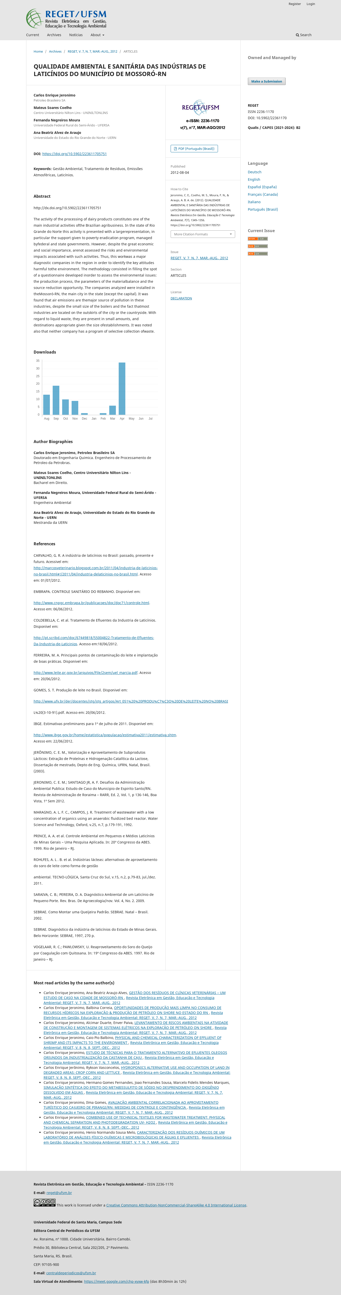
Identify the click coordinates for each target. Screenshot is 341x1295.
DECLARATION (181, 298)
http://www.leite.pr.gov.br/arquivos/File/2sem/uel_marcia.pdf (85, 672)
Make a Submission (266, 81)
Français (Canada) (263, 194)
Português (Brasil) (263, 209)
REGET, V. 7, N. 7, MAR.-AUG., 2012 (92, 51)
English (254, 179)
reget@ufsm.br (59, 1192)
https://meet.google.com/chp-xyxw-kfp (116, 1281)
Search (304, 34)
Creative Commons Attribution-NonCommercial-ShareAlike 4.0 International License (176, 1205)
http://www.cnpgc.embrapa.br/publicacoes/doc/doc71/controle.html (91, 602)
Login (311, 3)
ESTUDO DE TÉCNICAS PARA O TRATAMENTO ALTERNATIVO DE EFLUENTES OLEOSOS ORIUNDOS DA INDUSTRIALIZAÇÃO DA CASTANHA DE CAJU (135, 1055)
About (96, 34)
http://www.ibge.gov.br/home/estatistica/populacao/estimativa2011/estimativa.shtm (105, 735)
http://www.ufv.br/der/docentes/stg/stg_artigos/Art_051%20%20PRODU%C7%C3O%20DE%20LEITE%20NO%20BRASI (131, 701)
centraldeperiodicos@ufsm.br (71, 1273)
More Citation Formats (191, 234)
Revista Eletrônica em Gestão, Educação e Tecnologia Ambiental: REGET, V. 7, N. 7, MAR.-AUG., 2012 (133, 1015)
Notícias (76, 34)
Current (32, 34)
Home (38, 51)
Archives (54, 34)
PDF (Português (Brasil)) (196, 148)
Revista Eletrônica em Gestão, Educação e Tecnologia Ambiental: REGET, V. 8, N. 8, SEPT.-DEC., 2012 (135, 1125)
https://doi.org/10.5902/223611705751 (74, 153)
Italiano (254, 201)
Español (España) (262, 187)
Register (295, 3)
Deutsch (255, 172)
